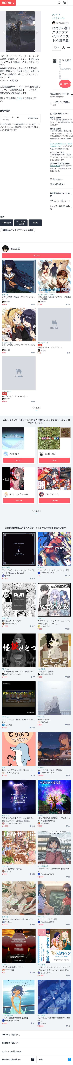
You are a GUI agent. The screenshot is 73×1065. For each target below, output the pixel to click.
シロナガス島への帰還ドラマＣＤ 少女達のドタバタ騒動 (54, 298)
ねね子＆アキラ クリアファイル (50, 348)
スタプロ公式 (14, 454)
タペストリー (6, 391)
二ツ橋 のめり (51, 454)
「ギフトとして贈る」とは (61, 103)
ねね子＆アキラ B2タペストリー (14, 396)
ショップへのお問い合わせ (60, 207)
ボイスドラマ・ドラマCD (46, 295)
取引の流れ (57, 179)
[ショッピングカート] (64, 3)
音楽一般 (5, 295)
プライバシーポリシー (59, 201)
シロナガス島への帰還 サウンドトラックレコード (18, 298)
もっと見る (36, 513)
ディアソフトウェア (52, 494)
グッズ (54, 15)
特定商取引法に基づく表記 (60, 194)
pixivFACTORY (55, 166)
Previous (4, 32)
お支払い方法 (58, 184)
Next (36, 32)
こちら (19, 98)
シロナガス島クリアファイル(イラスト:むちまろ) (18, 346)
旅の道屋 (15, 248)
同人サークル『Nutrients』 (19, 494)
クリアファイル (58, 18)
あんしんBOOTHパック (58, 144)
